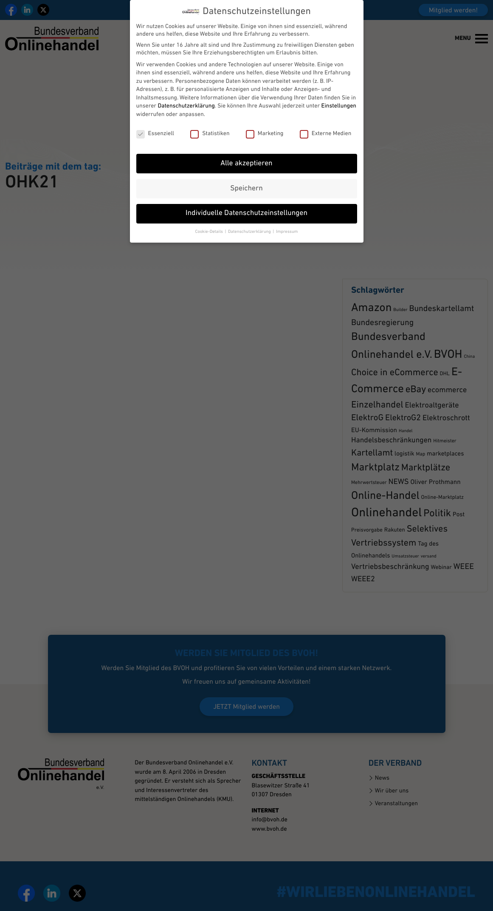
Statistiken (209, 124)
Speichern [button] (246, 179)
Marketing (265, 124)
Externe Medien (326, 124)
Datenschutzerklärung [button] (250, 222)
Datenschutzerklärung (186, 96)
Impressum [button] (287, 222)
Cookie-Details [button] (209, 222)
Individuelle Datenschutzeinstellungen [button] (246, 204)
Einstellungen (338, 96)
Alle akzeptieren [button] (246, 154)
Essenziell (155, 124)
